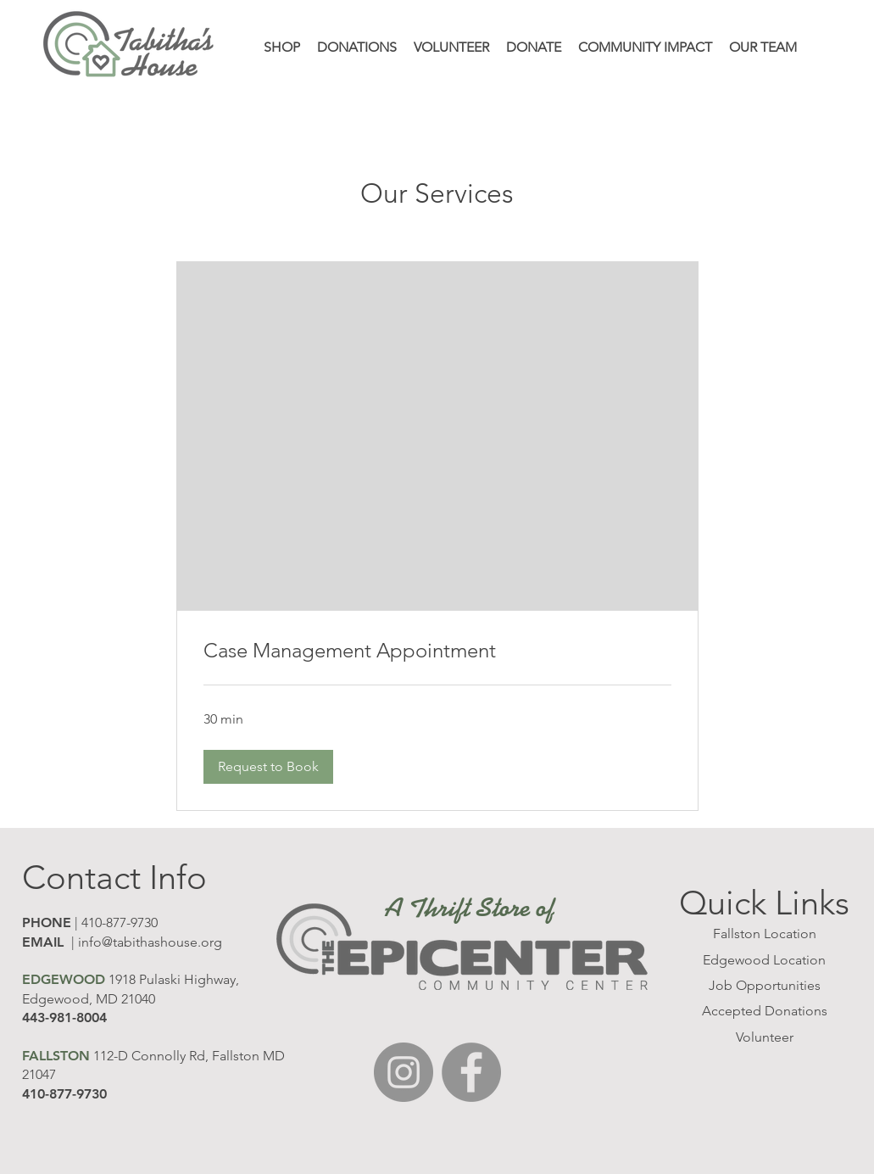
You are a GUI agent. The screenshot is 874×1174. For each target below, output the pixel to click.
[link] (437, 650)
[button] (268, 767)
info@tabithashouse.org (150, 942)
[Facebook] (471, 1072)
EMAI (39, 942)
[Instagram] (403, 1072)
